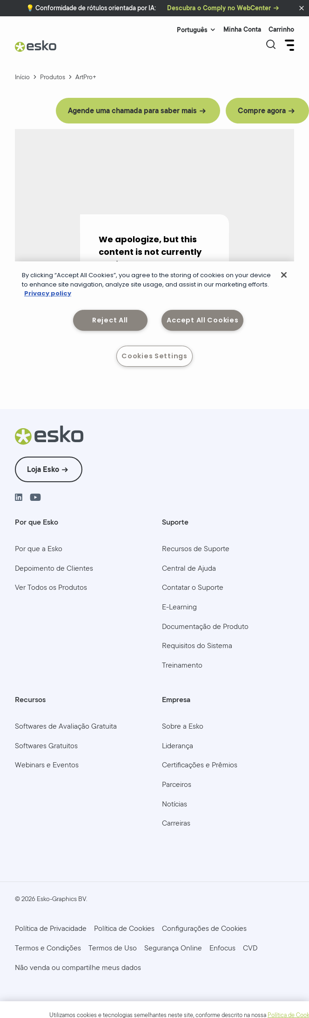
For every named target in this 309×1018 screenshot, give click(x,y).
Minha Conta (242, 30)
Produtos (52, 77)
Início (22, 77)
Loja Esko (43, 469)
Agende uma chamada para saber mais (132, 110)
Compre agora (262, 110)
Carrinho (281, 30)
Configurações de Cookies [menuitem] (204, 928)
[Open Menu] (288, 45)
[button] (301, 8)
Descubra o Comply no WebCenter (219, 8)
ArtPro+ (85, 77)
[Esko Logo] (36, 50)
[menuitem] (38, 549)
